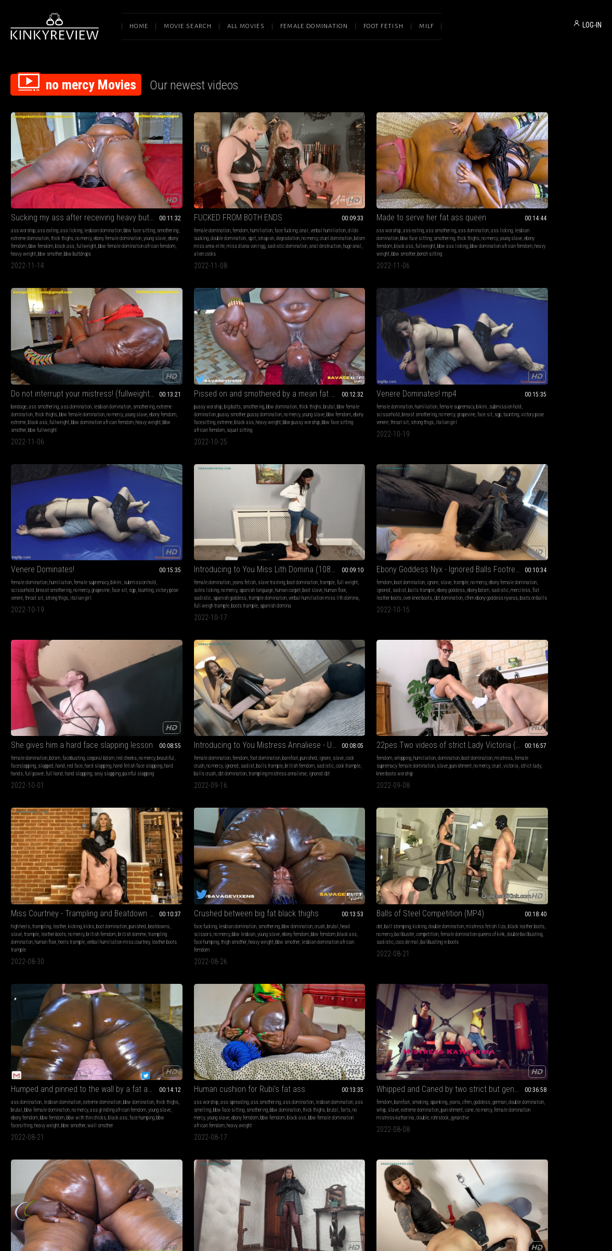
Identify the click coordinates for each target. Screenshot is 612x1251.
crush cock (417, 985)
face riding (39, 985)
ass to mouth (143, 836)
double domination (562, 508)
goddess (260, 664)
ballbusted (174, 993)
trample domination (325, 375)
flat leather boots (410, 375)
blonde (258, 813)
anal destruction (189, 227)
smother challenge (583, 993)
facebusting (555, 352)
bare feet (147, 969)
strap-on (173, 211)
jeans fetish (302, 352)
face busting (22, 1001)
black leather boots (533, 516)
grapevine (38, 368)
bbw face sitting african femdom (429, 688)
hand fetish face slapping (574, 368)
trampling (282, 508)
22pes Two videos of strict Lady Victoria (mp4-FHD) (185, 495)
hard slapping (535, 368)
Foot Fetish (383, 26)
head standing (265, 836)
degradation (194, 211)
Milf (426, 26)
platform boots (337, 829)
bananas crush (580, 680)
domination (203, 508)
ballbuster (581, 516)
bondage (379, 196)
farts (136, 680)
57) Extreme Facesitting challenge (546, 957)
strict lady (141, 531)
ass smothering (316, 196)
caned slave (38, 852)
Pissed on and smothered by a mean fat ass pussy (546, 183)
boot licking (306, 821)
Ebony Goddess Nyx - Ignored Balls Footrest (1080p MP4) (426, 339)
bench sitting (281, 235)
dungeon (196, 985)
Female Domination (314, 26)
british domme (343, 523)
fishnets (326, 821)
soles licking (328, 360)
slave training (329, 352)
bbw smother (68, 235)
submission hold (40, 360)
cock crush (66, 516)
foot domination (82, 508)
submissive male (389, 985)
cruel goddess (101, 821)
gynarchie (261, 688)
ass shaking (23, 977)
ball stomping (513, 508)
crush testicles (434, 1001)
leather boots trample (324, 539)
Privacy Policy (344, 1142)
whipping (157, 508)
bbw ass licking (339, 219)
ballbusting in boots (579, 531)
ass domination (437, 196)
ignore (428, 352)
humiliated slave (461, 993)
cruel (214, 523)
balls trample (40, 523)
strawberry (546, 672)
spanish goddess (287, 375)
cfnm (342, 657)
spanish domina (284, 391)
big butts (531, 196)
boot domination (404, 352)
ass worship (23, 196)
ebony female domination (409, 360)
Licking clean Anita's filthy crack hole (306, 957)
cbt (495, 508)
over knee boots (442, 375)
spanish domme (82, 844)
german (277, 664)
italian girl (81, 375)
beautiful (541, 360)
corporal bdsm (582, 352)
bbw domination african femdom (283, 227)
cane (320, 672)
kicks (329, 508)
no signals (554, 993)
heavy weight (41, 235)
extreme (408, 219)
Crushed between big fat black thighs (426, 495)
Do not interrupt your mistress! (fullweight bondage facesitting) (426, 183)
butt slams (392, 844)
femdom (177, 196)
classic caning (49, 821)
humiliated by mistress (395, 1001)
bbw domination (580, 196)
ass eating (47, 196)
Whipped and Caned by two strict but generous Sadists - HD (306, 644)
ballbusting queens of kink (173, 1001)
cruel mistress (43, 829)
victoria (229, 523)
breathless (587, 985)
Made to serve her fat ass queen (306, 183)
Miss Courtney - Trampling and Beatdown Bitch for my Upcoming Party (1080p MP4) (306, 495)
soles (497, 657)
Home (138, 26)
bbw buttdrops (95, 235)
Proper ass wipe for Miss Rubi (61, 957)
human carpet (300, 368)
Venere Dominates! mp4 (51, 339)
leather (300, 508)
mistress (164, 516)
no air (536, 993)
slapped (587, 360)
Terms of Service (274, 1142)
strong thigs (56, 375)
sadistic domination (151, 227)
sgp (70, 368)
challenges (526, 977)
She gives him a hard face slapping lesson (546, 339)
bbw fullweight (386, 235)
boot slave (325, 368)
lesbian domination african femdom (423, 539)
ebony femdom (72, 219)
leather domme (519, 672)
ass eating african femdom (518, 844)
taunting (83, 368)
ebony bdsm (430, 368)
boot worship (264, 829)
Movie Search (188, 26)
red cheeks (502, 360)
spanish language (268, 368)
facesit (539, 985)
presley (258, 844)
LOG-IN (592, 25)
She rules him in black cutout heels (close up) (426, 957)
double (321, 680)
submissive (74, 813)
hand (497, 368)
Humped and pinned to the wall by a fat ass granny (65, 644)
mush (571, 688)
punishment (179, 523)
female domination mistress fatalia (407, 993)
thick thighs (46, 211)
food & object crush (556, 657)
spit (159, 211)
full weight (303, 360)
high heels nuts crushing (395, 1016)
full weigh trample (328, 383)
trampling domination (272, 531)
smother (549, 969)
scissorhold (70, 360)
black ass (20, 227)
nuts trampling (460, 1008)
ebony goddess (403, 368)
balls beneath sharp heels (419, 1008)
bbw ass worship (532, 829)
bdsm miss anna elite (176, 219)
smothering (78, 203)
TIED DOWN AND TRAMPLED (298, 800)
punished (19, 516)
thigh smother (421, 531)
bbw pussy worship (525, 227)
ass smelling (207, 664)
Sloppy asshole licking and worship (546, 800)
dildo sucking (192, 203)
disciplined (71, 829)
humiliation (198, 196)
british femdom (70, 523)
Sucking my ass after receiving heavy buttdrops (65, 183)
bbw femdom (100, 219)
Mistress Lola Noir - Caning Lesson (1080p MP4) (65, 800)
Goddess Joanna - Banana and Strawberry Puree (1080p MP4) (546, 644)
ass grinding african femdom (80, 985)
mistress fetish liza (167, 985)
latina (511, 657)
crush (401, 516)
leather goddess (525, 664)
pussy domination (527, 211)
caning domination (65, 836)
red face (511, 368)
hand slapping (569, 375)
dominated (76, 821)
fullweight (42, 227)
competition (503, 523)
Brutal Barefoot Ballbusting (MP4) (185, 957)
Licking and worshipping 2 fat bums (185, 800)
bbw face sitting (50, 203)
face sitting (401, 813)
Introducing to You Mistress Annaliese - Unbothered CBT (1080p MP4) (65, 495)
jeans (329, 657)
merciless (382, 375)
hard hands (503, 375)
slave (441, 352)
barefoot (107, 508)
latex (288, 821)
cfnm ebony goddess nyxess (422, 383)
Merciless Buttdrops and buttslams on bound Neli (426, 800)
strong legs (399, 977)
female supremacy (91, 352)
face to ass (466, 680)
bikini (16, 360)
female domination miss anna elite (315, 836)
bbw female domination (408, 211)
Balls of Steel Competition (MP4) (546, 495)
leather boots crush (545, 688)
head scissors (436, 516)
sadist (457, 360)
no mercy (67, 211)
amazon (500, 985)
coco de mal (547, 531)
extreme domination (438, 203)
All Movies (246, 26)
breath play (549, 977)
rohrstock (338, 680)
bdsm (536, 352)
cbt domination (66, 531)
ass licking (71, 196)
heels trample (332, 531)
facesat (521, 993)
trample (283, 360)
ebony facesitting (526, 219)
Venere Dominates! (162, 339)
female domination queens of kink (549, 523)
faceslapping (564, 360)
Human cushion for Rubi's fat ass (185, 644)
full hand (545, 375)
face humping (394, 531)
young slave (46, 219)
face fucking (223, 196)
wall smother (100, 696)
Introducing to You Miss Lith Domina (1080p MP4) (306, 339)
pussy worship (506, 196)
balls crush (39, 531)
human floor (347, 368)
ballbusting (212, 977)
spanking (313, 657)
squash (580, 969)
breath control (562, 985)
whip (328, 664)
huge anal (216, 227)
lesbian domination (318, 203)
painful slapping (526, 383)
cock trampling (445, 977)
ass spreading (172, 657)
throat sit (34, 375)
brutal (522, 203)
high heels (261, 508)
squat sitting (523, 235)
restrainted (278, 844)
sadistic (260, 375)
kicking (315, 508)
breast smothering (101, 360)
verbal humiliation (159, 203)
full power (525, 375)
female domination (149, 196)
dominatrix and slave (450, 985)
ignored (442, 360)
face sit (56, 368)
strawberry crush (508, 688)
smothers (589, 977)
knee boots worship (171, 531)
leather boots (264, 523)
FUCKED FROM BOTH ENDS (175, 183)
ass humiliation (98, 969)
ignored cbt (61, 539)
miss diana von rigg (219, 219)
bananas (556, 680)
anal (135, 203)
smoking (295, 657)
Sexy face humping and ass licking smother (426, 644)
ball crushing (290, 829)
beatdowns (305, 516)
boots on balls (464, 383)
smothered (520, 985)
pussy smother (200, 829)
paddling (37, 813)
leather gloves (556, 664)
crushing (344, 821)
